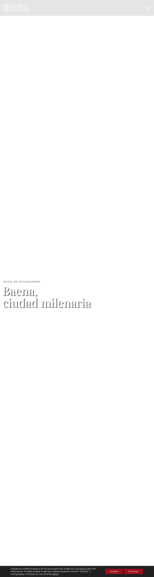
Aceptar (114, 571)
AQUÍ (83, 568)
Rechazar (133, 571)
